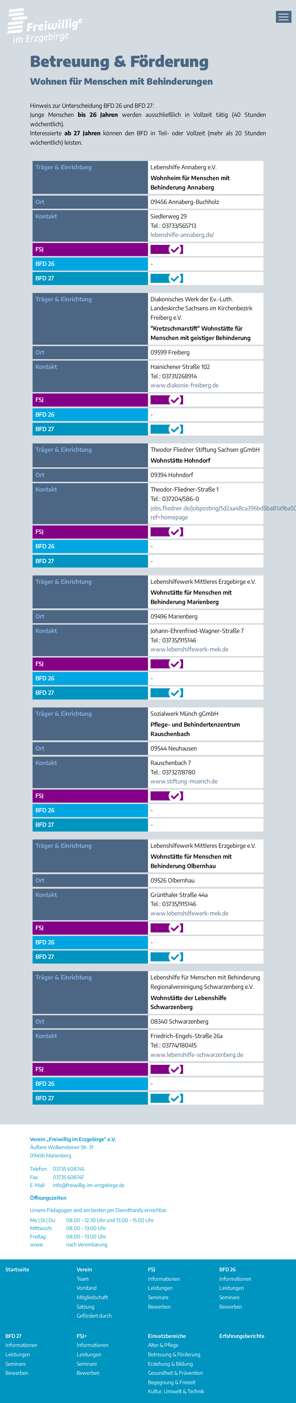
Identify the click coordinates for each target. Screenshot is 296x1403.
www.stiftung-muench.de (184, 781)
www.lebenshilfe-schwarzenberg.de (197, 1054)
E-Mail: (37, 1185)
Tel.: (156, 225)
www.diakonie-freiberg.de (185, 385)
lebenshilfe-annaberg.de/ (182, 234)
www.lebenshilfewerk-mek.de (189, 649)
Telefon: (38, 1169)
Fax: (34, 1177)
